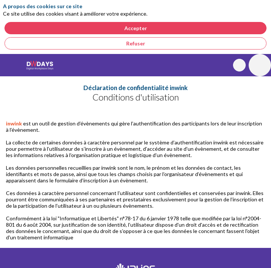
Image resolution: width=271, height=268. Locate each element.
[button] (11, 65)
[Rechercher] (239, 65)
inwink (14, 123)
